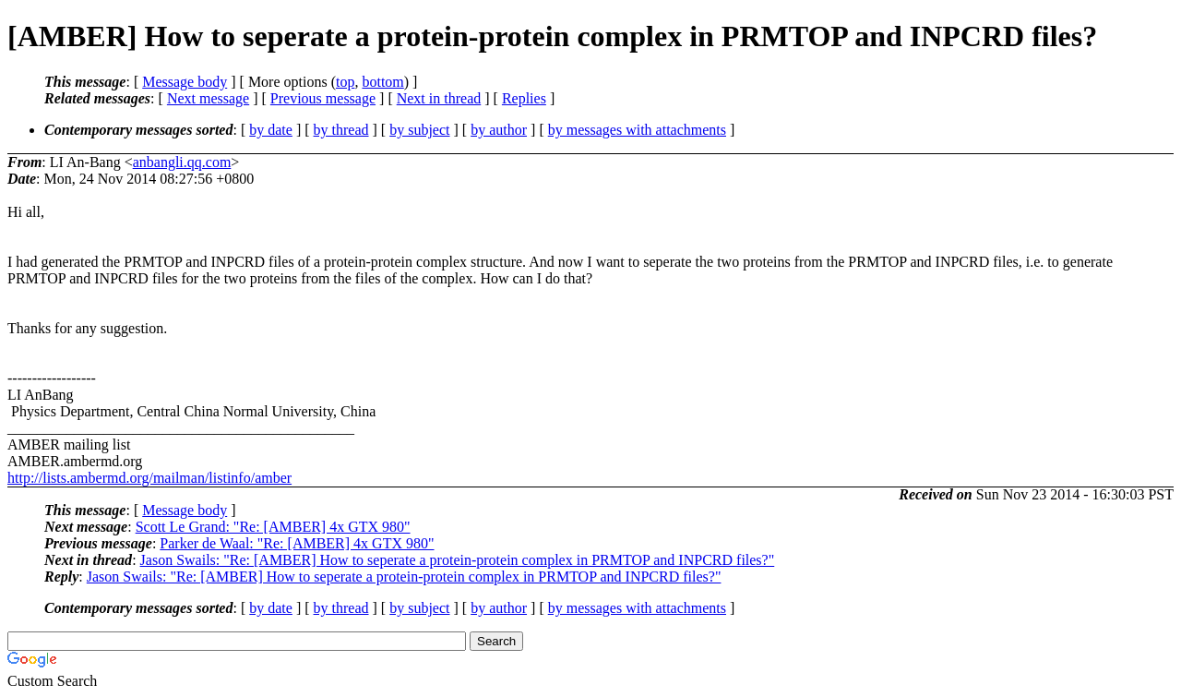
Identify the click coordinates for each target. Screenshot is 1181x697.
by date (270, 130)
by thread (341, 130)
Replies (524, 98)
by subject (419, 130)
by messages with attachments (637, 130)
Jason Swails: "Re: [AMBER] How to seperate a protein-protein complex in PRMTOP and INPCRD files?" (457, 560)
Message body (184, 82)
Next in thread (439, 98)
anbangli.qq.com (182, 162)
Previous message (323, 98)
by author (499, 130)
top (345, 82)
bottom (382, 82)
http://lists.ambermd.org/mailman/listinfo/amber (149, 478)
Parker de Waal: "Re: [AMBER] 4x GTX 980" (297, 543)
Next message (208, 98)
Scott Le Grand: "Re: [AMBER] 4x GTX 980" (273, 527)
